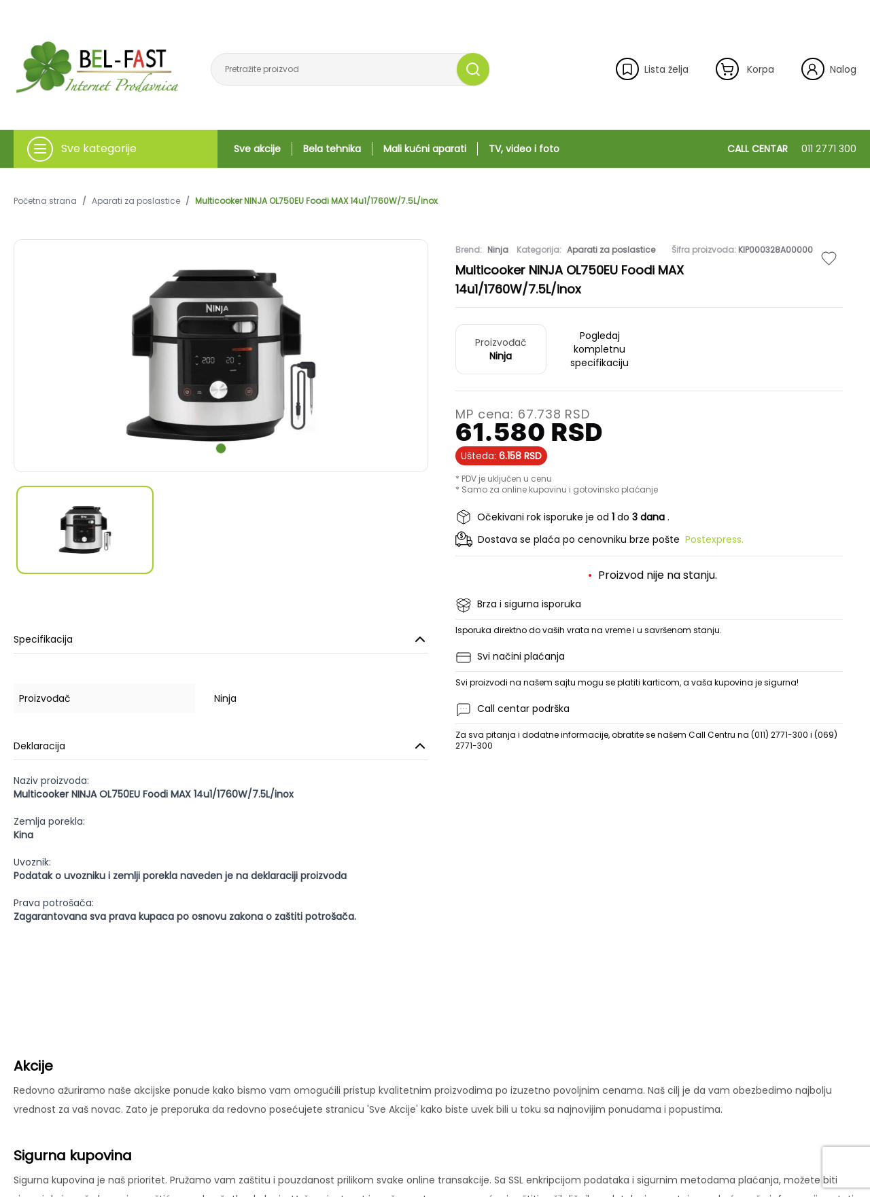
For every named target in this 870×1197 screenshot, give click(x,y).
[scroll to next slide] (220, 448)
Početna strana (45, 201)
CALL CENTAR (791, 149)
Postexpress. (714, 539)
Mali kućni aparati (424, 149)
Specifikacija (221, 639)
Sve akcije (257, 149)
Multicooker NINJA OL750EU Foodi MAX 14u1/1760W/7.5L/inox (316, 201)
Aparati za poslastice (136, 201)
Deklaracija (221, 746)
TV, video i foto (524, 149)
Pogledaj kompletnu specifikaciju (599, 349)
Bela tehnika (332, 149)
